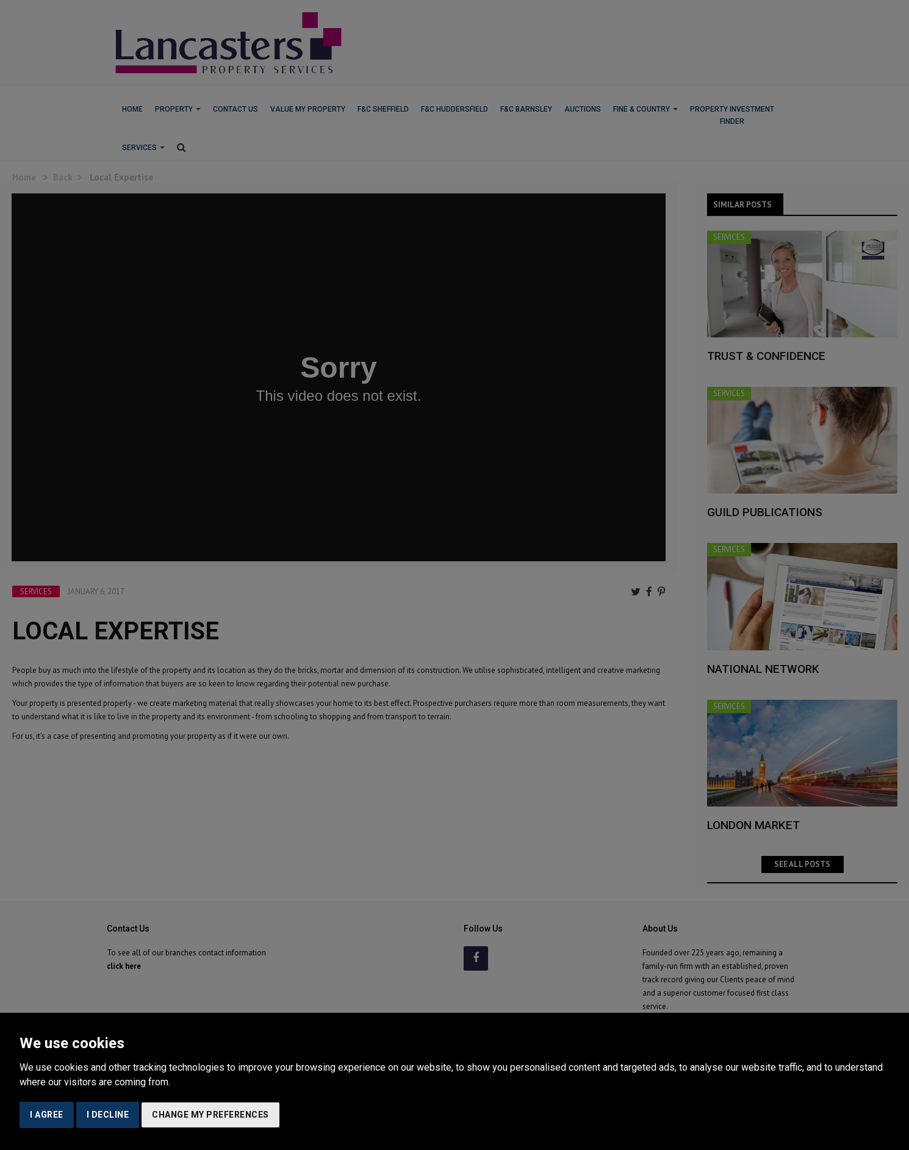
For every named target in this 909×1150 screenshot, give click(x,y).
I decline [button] (108, 1114)
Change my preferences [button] (210, 1114)
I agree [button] (46, 1114)
